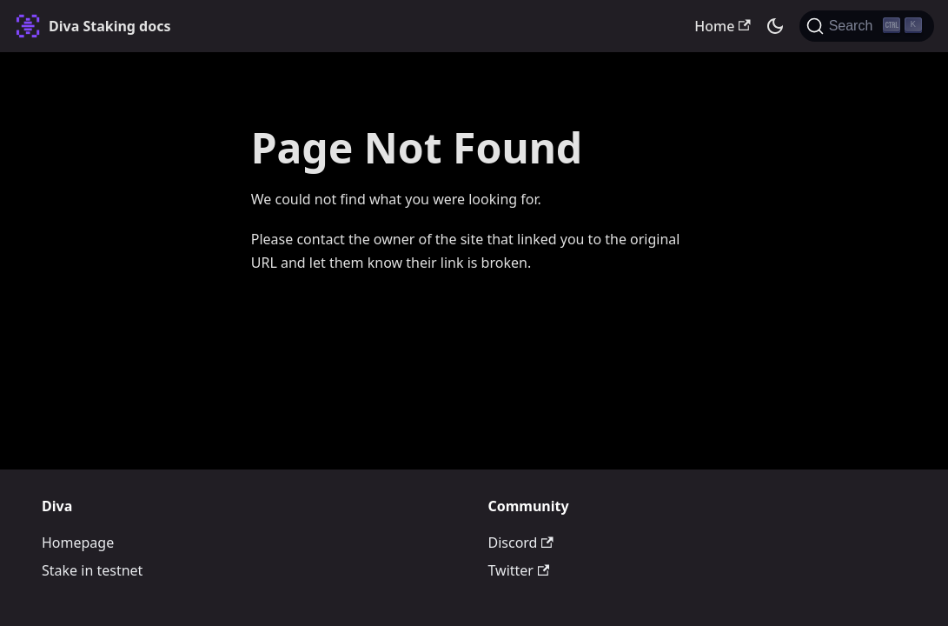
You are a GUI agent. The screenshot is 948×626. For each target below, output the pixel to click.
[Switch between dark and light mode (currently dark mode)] (775, 26)
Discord (521, 542)
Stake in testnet (92, 570)
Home (722, 26)
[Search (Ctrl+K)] (866, 26)
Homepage (78, 542)
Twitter (519, 570)
